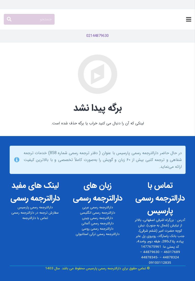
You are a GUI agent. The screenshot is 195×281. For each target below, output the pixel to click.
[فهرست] (188, 19)
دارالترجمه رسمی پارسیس (35, 207)
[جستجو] (29, 19)
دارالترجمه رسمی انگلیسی (97, 212)
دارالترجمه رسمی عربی (97, 207)
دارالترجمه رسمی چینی (97, 218)
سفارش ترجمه (49, 212)
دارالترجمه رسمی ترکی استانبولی (98, 234)
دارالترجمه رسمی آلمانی (98, 223)
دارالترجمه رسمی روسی (97, 228)
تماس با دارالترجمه (35, 218)
